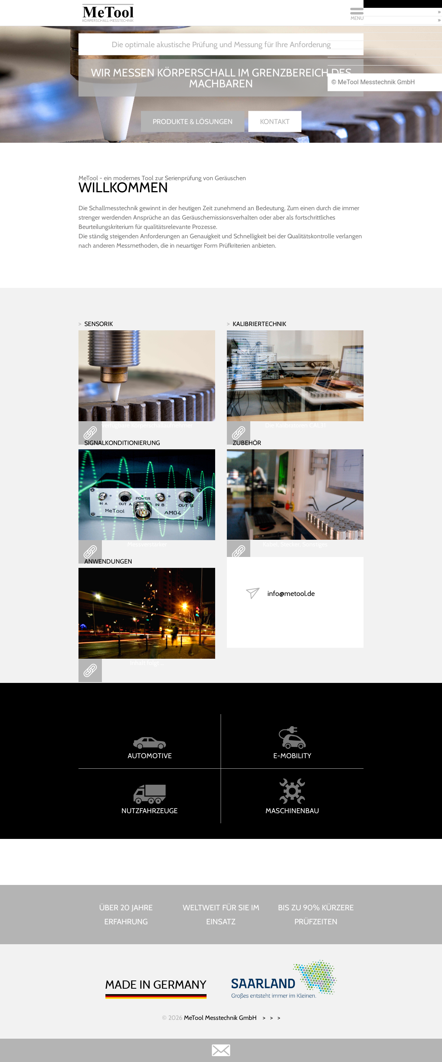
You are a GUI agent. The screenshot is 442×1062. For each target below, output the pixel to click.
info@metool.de (291, 593)
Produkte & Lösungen (193, 121)
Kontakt (275, 121)
